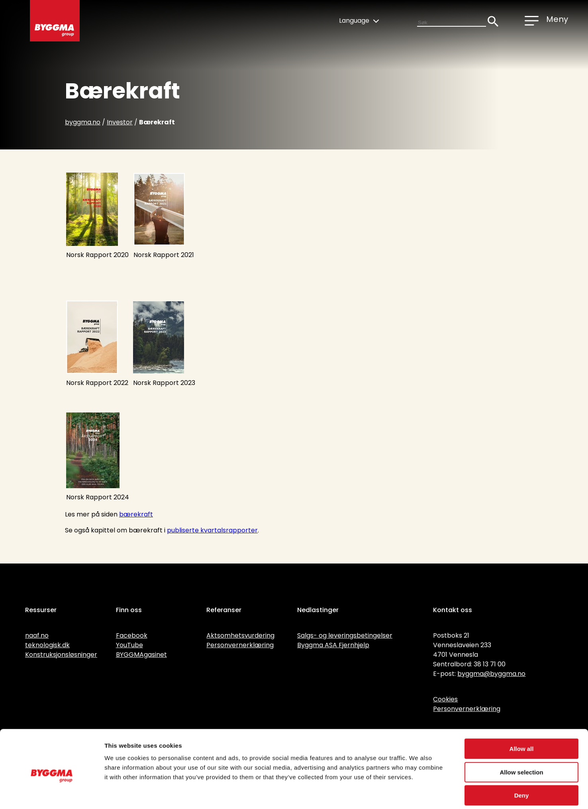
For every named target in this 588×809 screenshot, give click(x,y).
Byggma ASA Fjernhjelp (333, 645)
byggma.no (82, 122)
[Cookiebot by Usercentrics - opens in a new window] (51, 793)
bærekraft (136, 514)
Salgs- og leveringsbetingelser (344, 635)
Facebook (131, 635)
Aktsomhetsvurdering (240, 635)
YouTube (129, 645)
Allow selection (521, 735)
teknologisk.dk (47, 645)
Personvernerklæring (240, 645)
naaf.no (37, 635)
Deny (521, 758)
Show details (418, 793)
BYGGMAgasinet (141, 654)
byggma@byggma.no (491, 673)
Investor (120, 122)
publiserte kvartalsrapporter (212, 530)
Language (359, 20)
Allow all (522, 711)
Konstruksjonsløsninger (61, 654)
